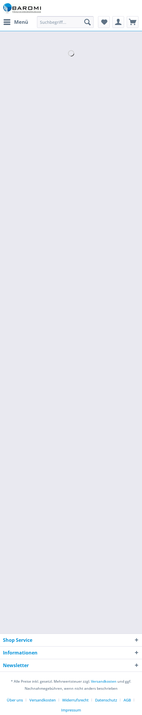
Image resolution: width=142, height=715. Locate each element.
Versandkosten (103, 681)
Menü (16, 21)
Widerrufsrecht (75, 700)
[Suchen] (87, 22)
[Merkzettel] (104, 22)
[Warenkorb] (132, 22)
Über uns (15, 700)
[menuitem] (15, 22)
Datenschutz (106, 700)
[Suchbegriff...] (65, 22)
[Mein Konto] (118, 22)
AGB (127, 700)
